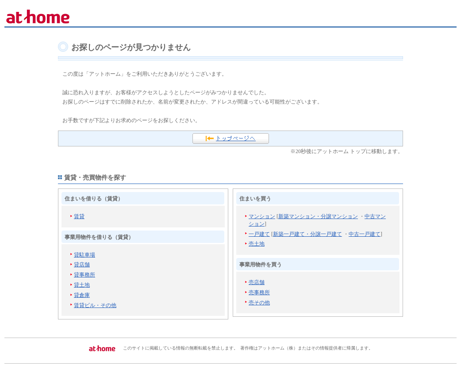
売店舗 (257, 282)
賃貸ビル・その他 (95, 305)
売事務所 (259, 292)
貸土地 (82, 285)
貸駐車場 (84, 255)
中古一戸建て (364, 234)
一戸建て (259, 234)
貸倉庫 (82, 295)
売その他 (259, 303)
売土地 (257, 244)
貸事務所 (84, 275)
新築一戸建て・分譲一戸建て (307, 234)
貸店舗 (82, 264)
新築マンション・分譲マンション (318, 216)
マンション (262, 216)
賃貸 (79, 216)
